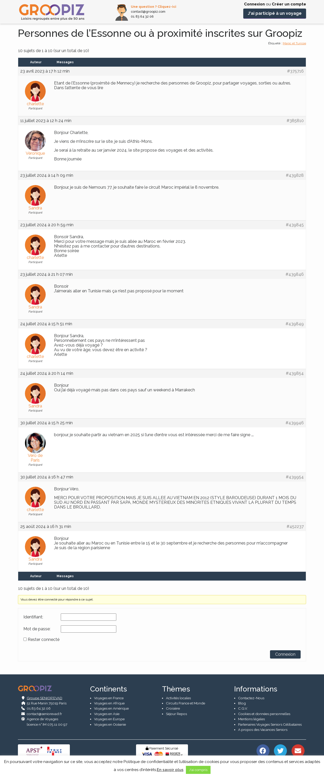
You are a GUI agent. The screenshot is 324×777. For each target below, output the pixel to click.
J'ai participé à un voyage (275, 13)
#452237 (295, 526)
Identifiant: (33, 617)
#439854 (295, 373)
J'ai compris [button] (198, 770)
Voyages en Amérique (111, 709)
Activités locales (178, 698)
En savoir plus (170, 769)
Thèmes (176, 689)
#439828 (295, 175)
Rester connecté (43, 639)
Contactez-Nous (251, 698)
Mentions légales (251, 719)
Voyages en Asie (106, 714)
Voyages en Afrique (109, 703)
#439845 (295, 225)
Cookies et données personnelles (264, 714)
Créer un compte (289, 4)
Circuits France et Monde (185, 703)
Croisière (173, 709)
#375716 (295, 71)
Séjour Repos (176, 714)
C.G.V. (243, 709)
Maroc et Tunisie (294, 43)
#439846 (295, 274)
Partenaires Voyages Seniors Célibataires (270, 724)
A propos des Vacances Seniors (262, 729)
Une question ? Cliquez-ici (153, 7)
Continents (108, 689)
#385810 (295, 120)
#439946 (295, 423)
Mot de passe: (36, 629)
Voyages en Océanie (110, 724)
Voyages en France (109, 698)
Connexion (254, 4)
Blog (242, 703)
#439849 (295, 324)
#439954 (295, 477)
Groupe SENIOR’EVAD (44, 698)
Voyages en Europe (109, 719)
